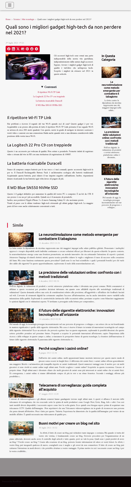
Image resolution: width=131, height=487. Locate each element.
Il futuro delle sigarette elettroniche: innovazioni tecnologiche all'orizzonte (111, 186)
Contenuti (50, 87)
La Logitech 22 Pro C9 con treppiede (49, 96)
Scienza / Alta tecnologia (24, 19)
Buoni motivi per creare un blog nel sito (69, 423)
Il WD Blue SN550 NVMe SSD (49, 105)
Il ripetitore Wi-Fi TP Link (49, 92)
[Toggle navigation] (10, 5)
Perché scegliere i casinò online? (63, 348)
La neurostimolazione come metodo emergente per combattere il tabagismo (112, 89)
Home (8, 19)
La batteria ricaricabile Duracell (49, 101)
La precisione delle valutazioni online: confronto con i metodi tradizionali (111, 138)
